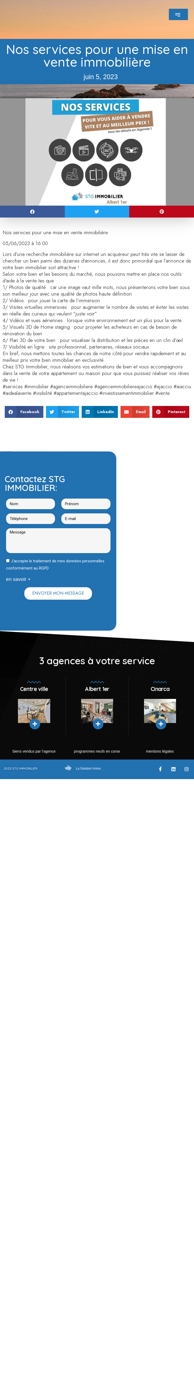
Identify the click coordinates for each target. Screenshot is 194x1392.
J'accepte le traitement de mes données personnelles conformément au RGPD (55, 565)
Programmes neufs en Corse (97, 751)
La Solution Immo (88, 768)
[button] (32, 212)
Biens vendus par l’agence (34, 751)
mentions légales (160, 751)
